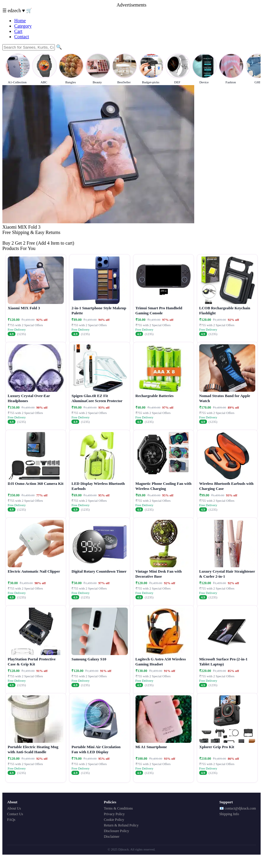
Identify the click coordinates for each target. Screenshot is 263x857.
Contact (21, 36)
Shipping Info (229, 814)
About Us (14, 808)
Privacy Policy (114, 814)
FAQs (11, 820)
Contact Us (15, 814)
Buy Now (11, 237)
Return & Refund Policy (121, 825)
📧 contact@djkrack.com (237, 808)
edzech (15, 10)
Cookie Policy (114, 820)
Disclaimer (111, 836)
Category (23, 25)
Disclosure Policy (116, 831)
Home (20, 20)
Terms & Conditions (118, 808)
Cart (18, 31)
